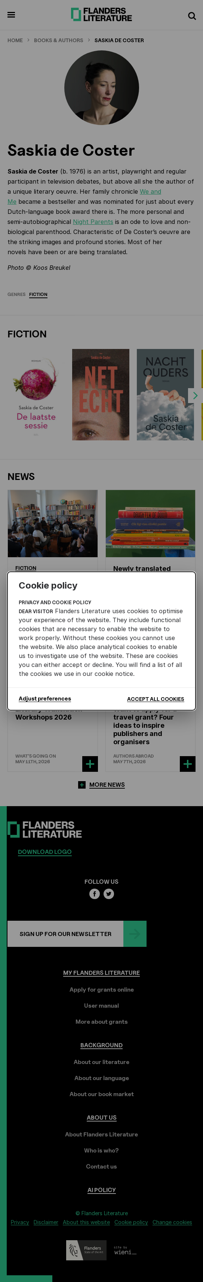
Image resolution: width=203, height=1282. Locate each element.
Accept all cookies (155, 699)
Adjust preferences (45, 698)
